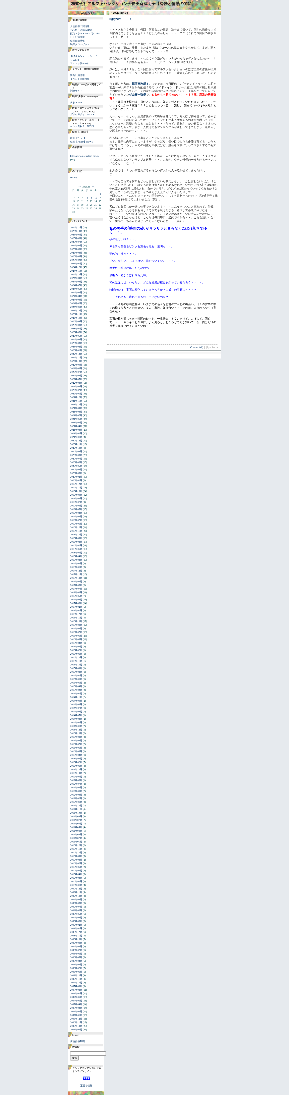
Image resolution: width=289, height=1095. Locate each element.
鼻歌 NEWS (76, 102)
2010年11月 (76, 848)
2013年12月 (76, 729)
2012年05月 (76, 791)
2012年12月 (76, 769)
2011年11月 (76, 809)
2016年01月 (76, 653)
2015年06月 (76, 679)
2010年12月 (76, 845)
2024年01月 (76, 307)
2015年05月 (76, 682)
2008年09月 (76, 942)
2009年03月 (76, 921)
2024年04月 (76, 296)
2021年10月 (76, 404)
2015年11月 (76, 661)
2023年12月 (76, 310)
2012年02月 (76, 798)
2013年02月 (76, 762)
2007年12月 (76, 975)
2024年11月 (76, 270)
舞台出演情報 (77, 75)
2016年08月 (76, 628)
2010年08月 (76, 859)
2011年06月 (76, 823)
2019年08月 (76, 498)
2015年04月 (76, 686)
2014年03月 (76, 718)
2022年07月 (76, 372)
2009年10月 (76, 895)
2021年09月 (76, 408)
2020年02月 (76, 476)
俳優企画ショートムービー (84, 56)
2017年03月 (76, 603)
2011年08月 (76, 816)
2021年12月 (76, 397)
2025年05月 (76, 249)
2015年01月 (76, 693)
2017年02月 (76, 606)
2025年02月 (76, 260)
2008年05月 (76, 957)
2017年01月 (76, 610)
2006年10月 (76, 1026)
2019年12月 (76, 484)
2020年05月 (76, 465)
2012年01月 (76, 802)
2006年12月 (76, 1018)
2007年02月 (76, 1011)
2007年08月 (76, 989)
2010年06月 (76, 867)
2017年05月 (76, 596)
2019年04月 (76, 512)
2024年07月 (76, 285)
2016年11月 (76, 617)
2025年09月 (76, 234)
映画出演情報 (77, 40)
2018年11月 (76, 531)
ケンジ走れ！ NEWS (82, 126)
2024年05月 (76, 292)
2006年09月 (76, 1029)
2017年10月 (76, 578)
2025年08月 (76, 238)
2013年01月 (76, 765)
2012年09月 (76, 776)
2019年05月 (76, 509)
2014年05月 (76, 715)
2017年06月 (76, 592)
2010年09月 (76, 856)
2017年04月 (76, 599)
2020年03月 (76, 473)
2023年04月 (76, 339)
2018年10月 (76, 534)
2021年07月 (76, 415)
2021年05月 (76, 422)
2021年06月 (76, 419)
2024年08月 (76, 281)
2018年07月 (76, 545)
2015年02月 (76, 690)
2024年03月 (76, 299)
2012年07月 (76, 783)
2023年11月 (76, 314)
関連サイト (76, 90)
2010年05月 (76, 870)
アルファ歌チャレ (80, 63)
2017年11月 (76, 574)
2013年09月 (76, 736)
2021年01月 (76, 437)
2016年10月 (76, 621)
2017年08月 (76, 585)
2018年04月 (76, 556)
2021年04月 (76, 426)
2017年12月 (76, 570)
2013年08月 (76, 740)
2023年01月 (76, 350)
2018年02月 (76, 563)
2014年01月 (76, 726)
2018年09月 (76, 538)
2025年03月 (76, 256)
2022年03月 (76, 386)
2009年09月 (76, 899)
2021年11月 (76, 400)
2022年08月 (76, 368)
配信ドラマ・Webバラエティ (85, 33)
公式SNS (74, 59)
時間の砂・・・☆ (120, 19)
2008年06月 (76, 953)
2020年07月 (76, 458)
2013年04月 (76, 755)
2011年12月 (76, 805)
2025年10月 (76, 231)
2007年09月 (76, 986)
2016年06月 (76, 635)
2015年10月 (76, 664)
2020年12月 (76, 440)
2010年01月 (76, 885)
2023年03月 (76, 343)
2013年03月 (76, 758)
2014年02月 (76, 722)
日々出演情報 (77, 37)
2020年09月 (76, 451)
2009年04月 (76, 917)
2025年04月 (76, 252)
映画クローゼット (80, 44)
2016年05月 (76, 639)
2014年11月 (76, 697)
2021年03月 (76, 429)
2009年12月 (76, 888)
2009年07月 (76, 906)
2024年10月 (76, 274)
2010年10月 (76, 852)
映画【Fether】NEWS (81, 141)
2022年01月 (76, 393)
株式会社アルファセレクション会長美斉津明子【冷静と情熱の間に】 (133, 3)
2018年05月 (76, 552)
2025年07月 (76, 241)
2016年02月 (76, 650)
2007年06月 (76, 997)
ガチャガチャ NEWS (82, 114)
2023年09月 (76, 321)
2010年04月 (76, 874)
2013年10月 (76, 733)
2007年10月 (76, 982)
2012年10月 (76, 773)
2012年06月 (76, 787)
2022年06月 (76, 375)
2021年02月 (76, 433)
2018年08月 (76, 541)
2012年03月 (76, 794)
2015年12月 (76, 657)
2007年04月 (76, 1004)
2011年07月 (76, 820)
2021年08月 (76, 411)
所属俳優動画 (77, 1041)
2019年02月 (76, 520)
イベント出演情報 (80, 78)
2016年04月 (76, 643)
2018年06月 (76, 549)
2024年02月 (76, 303)
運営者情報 (86, 1085)
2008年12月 (76, 932)
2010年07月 (76, 863)
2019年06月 (76, 505)
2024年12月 (76, 267)
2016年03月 (76, 646)
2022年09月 (76, 364)
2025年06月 (76, 245)
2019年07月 (76, 502)
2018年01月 (76, 567)
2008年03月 (76, 964)
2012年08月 (76, 780)
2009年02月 (76, 924)
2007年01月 (76, 1015)
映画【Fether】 (78, 138)
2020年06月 (76, 462)
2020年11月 (76, 444)
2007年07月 (76, 993)
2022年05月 (76, 379)
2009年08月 (76, 903)
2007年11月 (76, 979)
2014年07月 (76, 708)
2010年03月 (76, 877)
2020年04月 (76, 469)
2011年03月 (76, 834)
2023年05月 (76, 335)
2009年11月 (76, 892)
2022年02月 (76, 390)
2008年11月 (76, 935)
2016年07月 (76, 632)
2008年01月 (76, 971)
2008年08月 (76, 946)
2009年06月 (76, 910)
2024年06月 (76, 288)
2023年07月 (76, 328)
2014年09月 (76, 700)
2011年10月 (76, 812)
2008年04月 (76, 961)
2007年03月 (76, 1007)
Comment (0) (198, 347)
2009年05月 (76, 914)
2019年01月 (76, 523)
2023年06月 (76, 332)
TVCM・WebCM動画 (81, 30)
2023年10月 (76, 317)
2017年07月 (76, 588)
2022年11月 (76, 357)
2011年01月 (76, 841)
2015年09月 (76, 668)
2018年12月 (76, 527)
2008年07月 (76, 950)
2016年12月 (76, 614)
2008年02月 (76, 968)
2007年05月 (76, 1000)
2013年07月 (76, 744)
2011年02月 (76, 838)
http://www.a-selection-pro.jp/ (84, 156)
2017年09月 (76, 581)
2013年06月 (76, 747)
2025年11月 (76, 227)
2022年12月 (76, 353)
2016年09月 (76, 624)
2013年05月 (76, 751)
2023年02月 (76, 346)
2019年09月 (76, 494)
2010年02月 (76, 881)
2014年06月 (76, 711)
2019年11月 (76, 487)
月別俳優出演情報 (80, 26)
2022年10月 (76, 361)
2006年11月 (76, 1022)
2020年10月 (76, 447)
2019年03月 (76, 516)
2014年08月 (76, 704)
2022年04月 (76, 382)
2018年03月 (76, 559)
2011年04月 (76, 830)
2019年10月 (76, 491)
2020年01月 (76, 480)
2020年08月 (76, 455)
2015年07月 (76, 675)
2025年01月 (76, 263)
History (73, 177)
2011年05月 (76, 827)
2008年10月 (76, 939)
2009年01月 (76, 928)
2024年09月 (76, 278)
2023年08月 (76, 325)
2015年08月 (76, 671)
